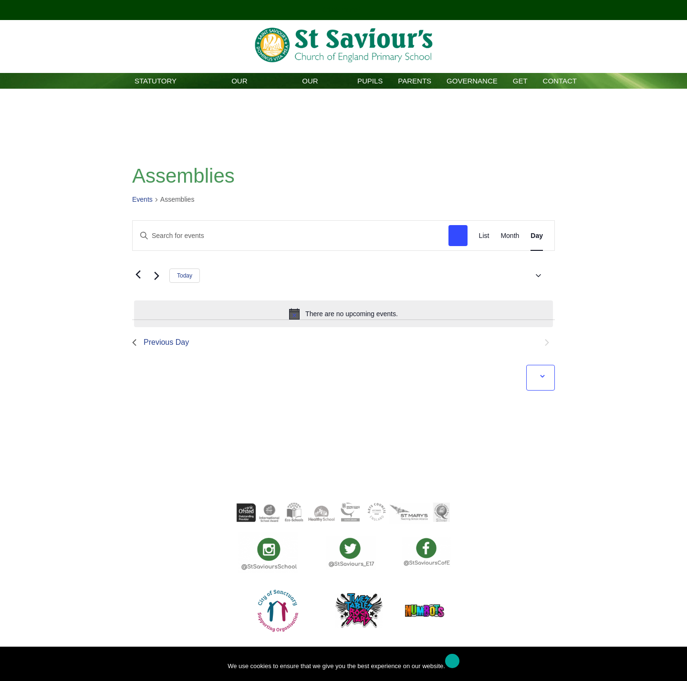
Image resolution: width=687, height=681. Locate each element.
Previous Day (160, 342)
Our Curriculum (310, 83)
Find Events (458, 236)
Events (142, 199)
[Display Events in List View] (484, 236)
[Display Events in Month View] (509, 236)
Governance (472, 81)
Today (184, 275)
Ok (452, 661)
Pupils (370, 81)
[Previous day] (138, 274)
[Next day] (156, 275)
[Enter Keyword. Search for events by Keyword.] (290, 236)
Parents (414, 81)
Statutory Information (155, 83)
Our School (239, 83)
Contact (560, 81)
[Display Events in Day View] (537, 236)
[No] (675, 666)
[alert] (343, 313)
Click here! (342, 9)
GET (520, 81)
